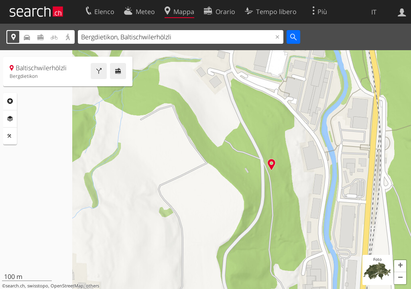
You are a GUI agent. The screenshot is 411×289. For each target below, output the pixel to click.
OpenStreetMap (67, 286)
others (92, 286)
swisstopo (37, 286)
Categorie (10, 101)
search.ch (15, 286)
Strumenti (10, 136)
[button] (400, 266)
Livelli (10, 118)
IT (373, 12)
